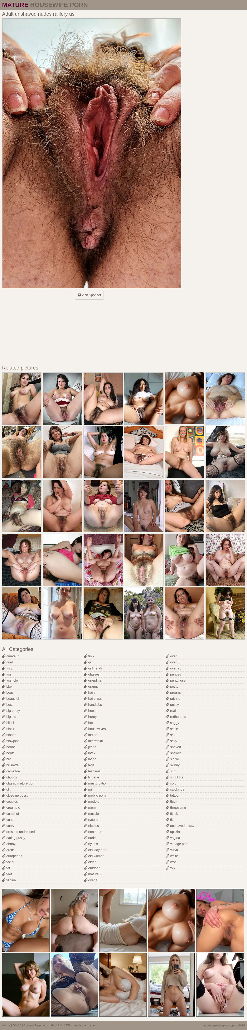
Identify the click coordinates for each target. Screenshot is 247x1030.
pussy (172, 704)
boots (8, 753)
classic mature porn (18, 783)
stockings (175, 789)
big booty (11, 710)
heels (90, 710)
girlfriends (93, 668)
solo (171, 783)
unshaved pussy (180, 826)
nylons (91, 844)
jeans (90, 747)
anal (7, 662)
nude (90, 838)
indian (90, 735)
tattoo (172, 795)
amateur (10, 656)
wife (171, 862)
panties (173, 674)
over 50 (173, 656)
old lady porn (95, 850)
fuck (89, 656)
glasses (92, 674)
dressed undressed (18, 832)
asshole (10, 680)
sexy (171, 741)
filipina (9, 880)
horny (90, 717)
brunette (10, 765)
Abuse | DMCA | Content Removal (24, 1025)
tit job (172, 813)
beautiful (10, 698)
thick (171, 801)
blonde (9, 735)
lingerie (91, 777)
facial (8, 862)
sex (170, 735)
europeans (12, 856)
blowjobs (10, 741)
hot (88, 723)
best (7, 704)
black (8, 729)
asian (8, 668)
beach (8, 692)
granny (91, 686)
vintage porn (177, 844)
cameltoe (11, 771)
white (172, 856)
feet (7, 874)
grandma (93, 680)
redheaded (176, 717)
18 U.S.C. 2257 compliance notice (72, 1025)
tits (170, 819)
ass (6, 674)
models (91, 801)
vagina (173, 838)
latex (89, 753)
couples (10, 801)
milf (88, 789)
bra (6, 759)
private (173, 698)
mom (90, 807)
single (172, 759)
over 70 (173, 668)
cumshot (10, 813)
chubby (9, 777)
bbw (7, 686)
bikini (8, 723)
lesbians (92, 771)
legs (89, 765)
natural (91, 819)
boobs (8, 747)
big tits (9, 717)
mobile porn (95, 795)
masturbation (96, 783)
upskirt (173, 832)
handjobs (93, 704)
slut (170, 771)
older (90, 862)
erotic (8, 850)
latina (90, 759)
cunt (7, 819)
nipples (91, 826)
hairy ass (93, 698)
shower (173, 753)
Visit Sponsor (89, 295)
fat (6, 868)
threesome (176, 807)
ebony (8, 844)
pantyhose (175, 680)
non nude (93, 832)
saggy (172, 723)
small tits (174, 777)
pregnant (174, 692)
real (171, 710)
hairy (90, 692)
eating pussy (13, 838)
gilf (88, 662)
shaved (173, 747)
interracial (93, 741)
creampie (11, 807)
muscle (91, 813)
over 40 (92, 880)
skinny (173, 765)
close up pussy (15, 795)
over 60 (173, 662)
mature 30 (93, 874)
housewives (95, 729)
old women (94, 856)
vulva (172, 850)
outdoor (92, 868)
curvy (8, 826)
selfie (172, 729)
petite (172, 686)
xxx (170, 868)
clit (6, 789)
